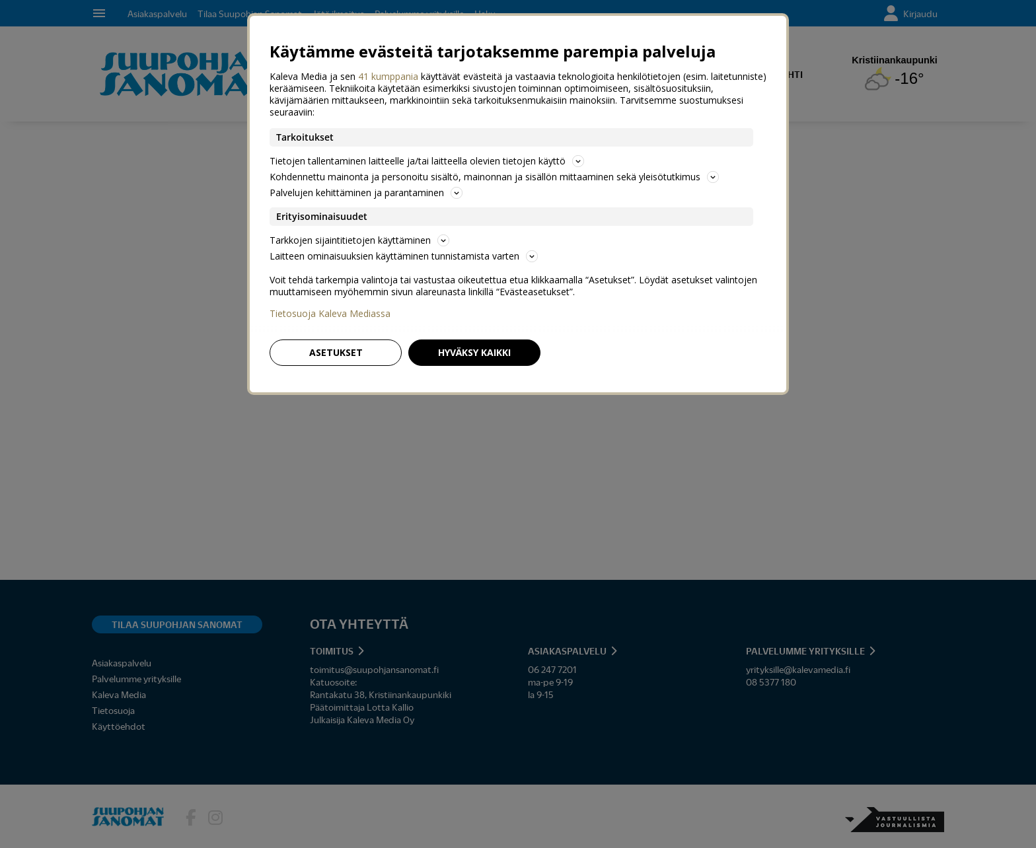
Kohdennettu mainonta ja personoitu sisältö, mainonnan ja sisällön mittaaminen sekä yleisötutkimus (494, 176)
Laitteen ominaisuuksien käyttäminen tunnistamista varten (404, 256)
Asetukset (336, 352)
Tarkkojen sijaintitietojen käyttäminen (359, 240)
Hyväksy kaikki (474, 352)
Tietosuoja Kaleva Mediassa (330, 314)
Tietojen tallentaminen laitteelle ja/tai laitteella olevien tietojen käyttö (427, 161)
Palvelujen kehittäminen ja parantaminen (366, 192)
